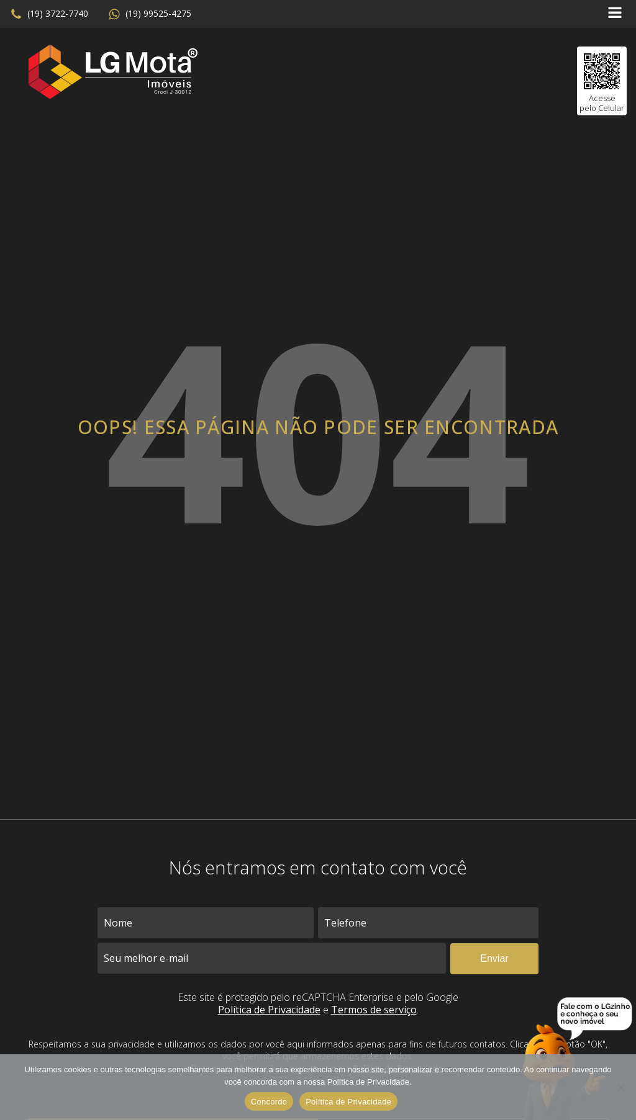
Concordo (269, 1101)
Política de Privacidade (269, 1009)
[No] (620, 1087)
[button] (49, 14)
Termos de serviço (374, 1009)
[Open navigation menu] (615, 14)
